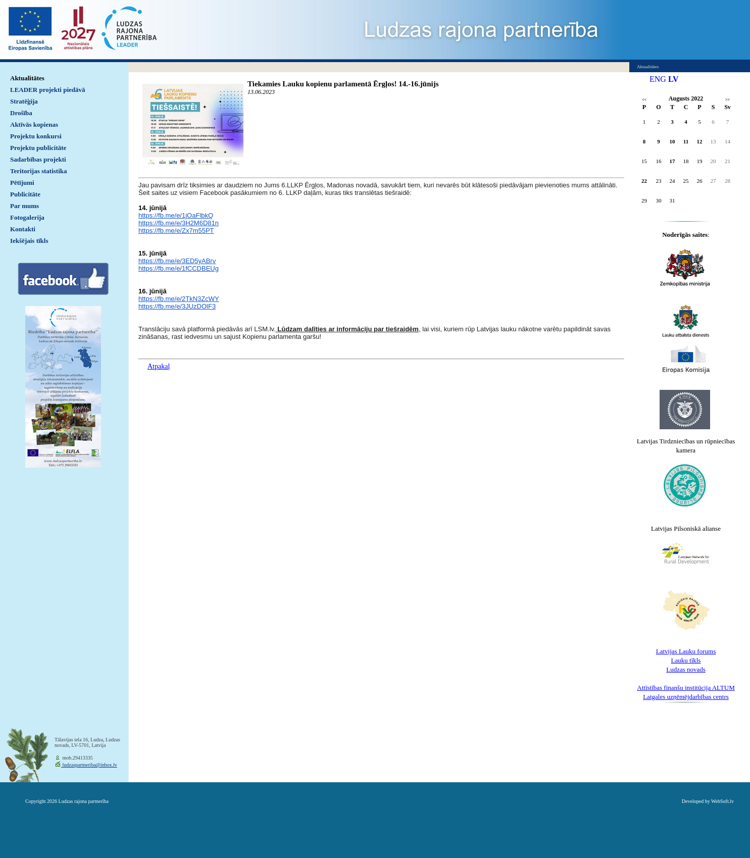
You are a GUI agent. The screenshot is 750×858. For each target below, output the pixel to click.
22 (644, 181)
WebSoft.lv (722, 801)
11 (685, 141)
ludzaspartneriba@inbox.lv (89, 765)
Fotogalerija (27, 217)
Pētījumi (22, 182)
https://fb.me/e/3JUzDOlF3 (177, 306)
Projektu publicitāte (38, 148)
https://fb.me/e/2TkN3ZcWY (178, 298)
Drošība (21, 113)
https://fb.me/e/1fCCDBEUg (178, 268)
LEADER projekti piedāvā (47, 89)
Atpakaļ (158, 366)
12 (700, 141)
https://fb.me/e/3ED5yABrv (177, 261)
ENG (657, 79)
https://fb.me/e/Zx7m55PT (176, 230)
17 (672, 161)
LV (673, 79)
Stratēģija (24, 101)
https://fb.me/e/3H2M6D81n (178, 223)
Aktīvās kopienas (34, 124)
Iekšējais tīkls (29, 240)
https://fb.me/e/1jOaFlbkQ (175, 215)
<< (644, 99)
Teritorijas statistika (38, 171)
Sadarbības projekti (38, 159)
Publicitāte (25, 194)
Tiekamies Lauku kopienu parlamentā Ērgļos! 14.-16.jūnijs (343, 84)
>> (727, 99)
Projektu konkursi (36, 136)
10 (672, 141)
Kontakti (22, 229)
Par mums (24, 206)
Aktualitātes (27, 78)
